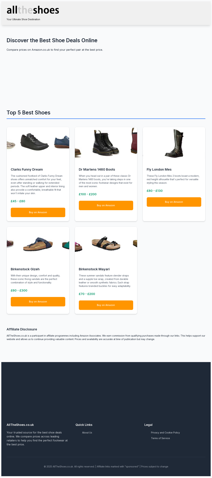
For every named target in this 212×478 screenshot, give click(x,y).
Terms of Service (160, 438)
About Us (87, 433)
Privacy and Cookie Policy (165, 433)
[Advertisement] (106, 82)
